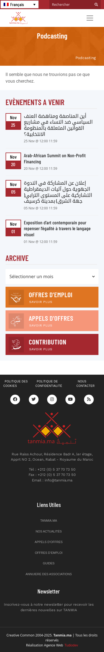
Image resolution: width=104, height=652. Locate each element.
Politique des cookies (15, 384)
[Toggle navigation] (89, 18)
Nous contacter (85, 384)
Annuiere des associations (49, 574)
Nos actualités (48, 531)
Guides (48, 563)
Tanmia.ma (48, 520)
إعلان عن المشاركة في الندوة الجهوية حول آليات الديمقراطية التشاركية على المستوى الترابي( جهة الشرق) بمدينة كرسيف (58, 192)
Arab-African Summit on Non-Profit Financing (55, 158)
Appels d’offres (49, 542)
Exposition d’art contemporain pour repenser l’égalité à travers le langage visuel (57, 228)
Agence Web (61, 645)
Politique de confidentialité (48, 384)
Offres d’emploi (49, 552)
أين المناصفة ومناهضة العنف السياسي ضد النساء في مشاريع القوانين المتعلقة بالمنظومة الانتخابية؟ (58, 125)
